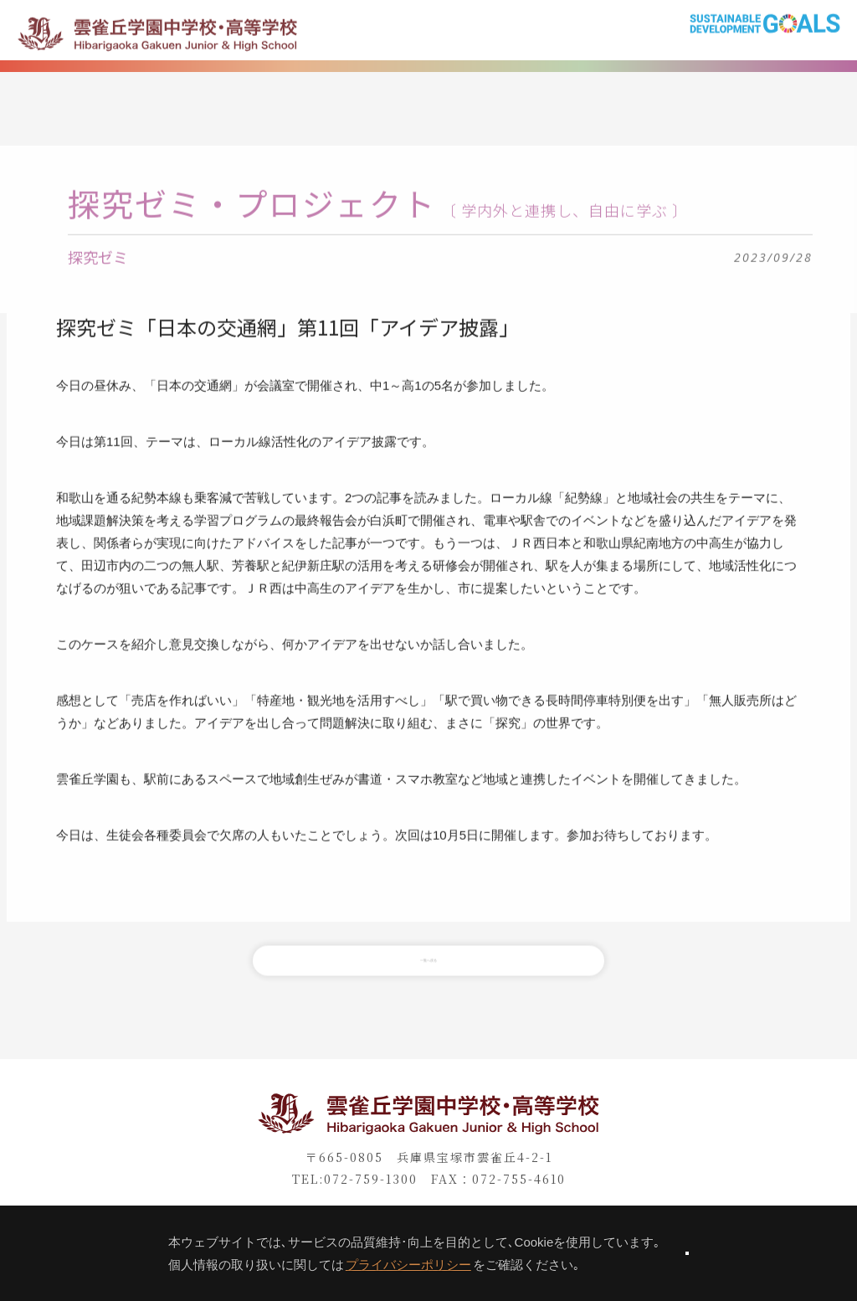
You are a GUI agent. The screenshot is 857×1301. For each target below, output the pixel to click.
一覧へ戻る (428, 980)
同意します (687, 1253)
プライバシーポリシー (348, 1264)
